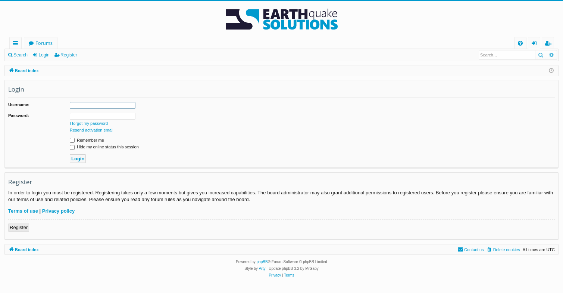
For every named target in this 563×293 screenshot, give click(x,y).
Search (20, 55)
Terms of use (23, 211)
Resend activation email (91, 130)
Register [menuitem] (549, 44)
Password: (18, 115)
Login (43, 55)
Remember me (87, 140)
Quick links (17, 44)
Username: (18, 104)
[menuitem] (520, 43)
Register (68, 55)
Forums (44, 43)
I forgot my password (89, 123)
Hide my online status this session (104, 147)
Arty (262, 268)
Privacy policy (58, 211)
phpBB (262, 262)
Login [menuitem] (535, 44)
